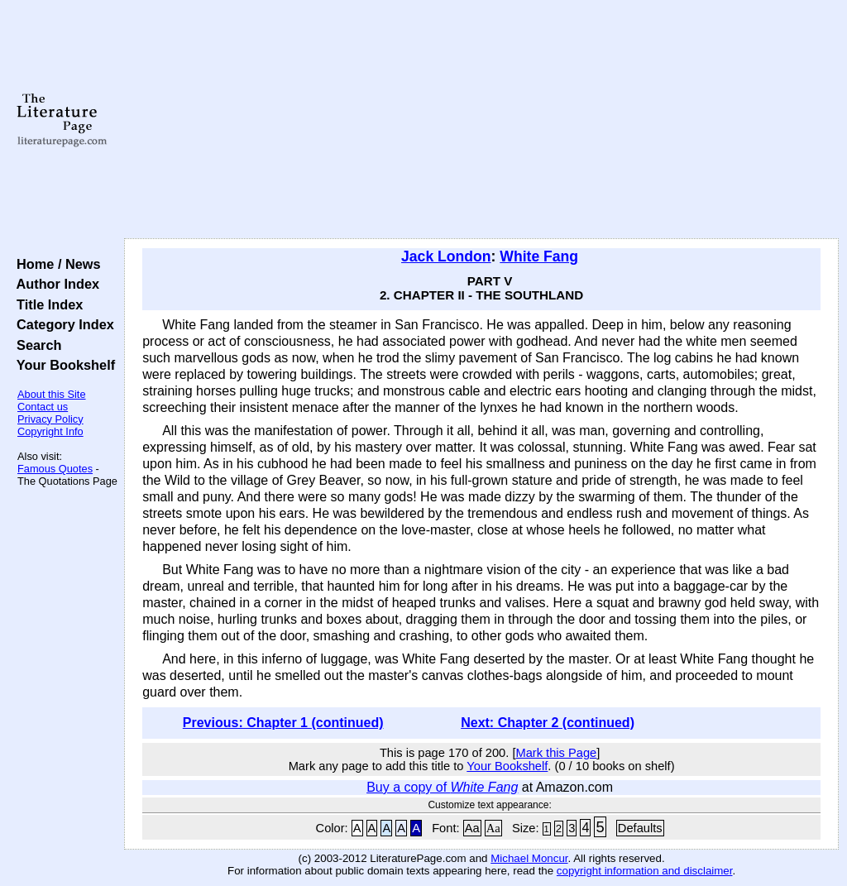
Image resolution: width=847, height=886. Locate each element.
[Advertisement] (481, 120)
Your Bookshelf (62, 364)
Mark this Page (555, 752)
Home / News (55, 263)
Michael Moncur (528, 858)
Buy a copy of (442, 787)
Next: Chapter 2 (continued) (547, 723)
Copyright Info (50, 431)
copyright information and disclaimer (645, 870)
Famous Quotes (55, 468)
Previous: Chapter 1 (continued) (283, 723)
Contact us (42, 406)
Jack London (446, 256)
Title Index (46, 304)
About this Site (51, 394)
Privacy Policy (50, 419)
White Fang (539, 256)
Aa (472, 828)
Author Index (54, 283)
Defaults (640, 828)
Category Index (61, 324)
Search (35, 345)
